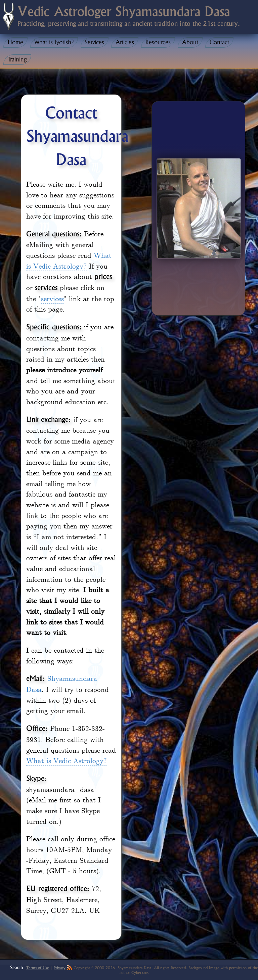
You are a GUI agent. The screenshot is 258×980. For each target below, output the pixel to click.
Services (94, 42)
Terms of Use (37, 968)
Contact (219, 42)
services (52, 298)
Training (17, 59)
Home (15, 42)
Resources (158, 42)
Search (16, 967)
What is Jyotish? (54, 42)
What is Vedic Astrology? (69, 260)
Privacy (60, 968)
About (190, 42)
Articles (125, 42)
